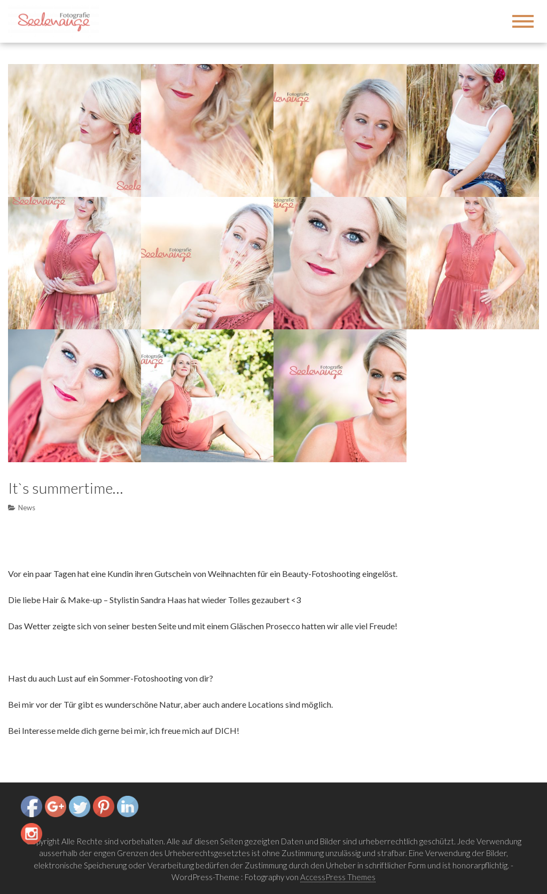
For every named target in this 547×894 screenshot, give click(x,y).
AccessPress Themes (338, 877)
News (26, 507)
